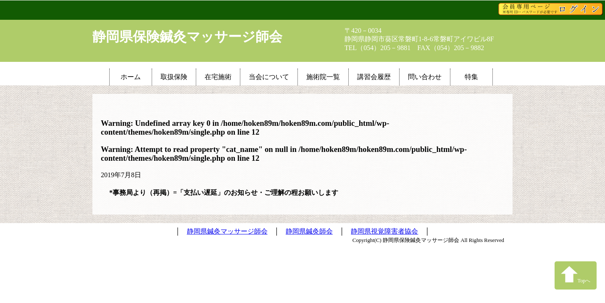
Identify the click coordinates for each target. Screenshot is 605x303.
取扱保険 (173, 76)
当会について (269, 76)
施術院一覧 (323, 76)
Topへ (576, 275)
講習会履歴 (374, 76)
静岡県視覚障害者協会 (384, 231)
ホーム (131, 76)
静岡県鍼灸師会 (309, 231)
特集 (471, 76)
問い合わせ (425, 76)
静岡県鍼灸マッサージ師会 (227, 231)
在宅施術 (218, 76)
